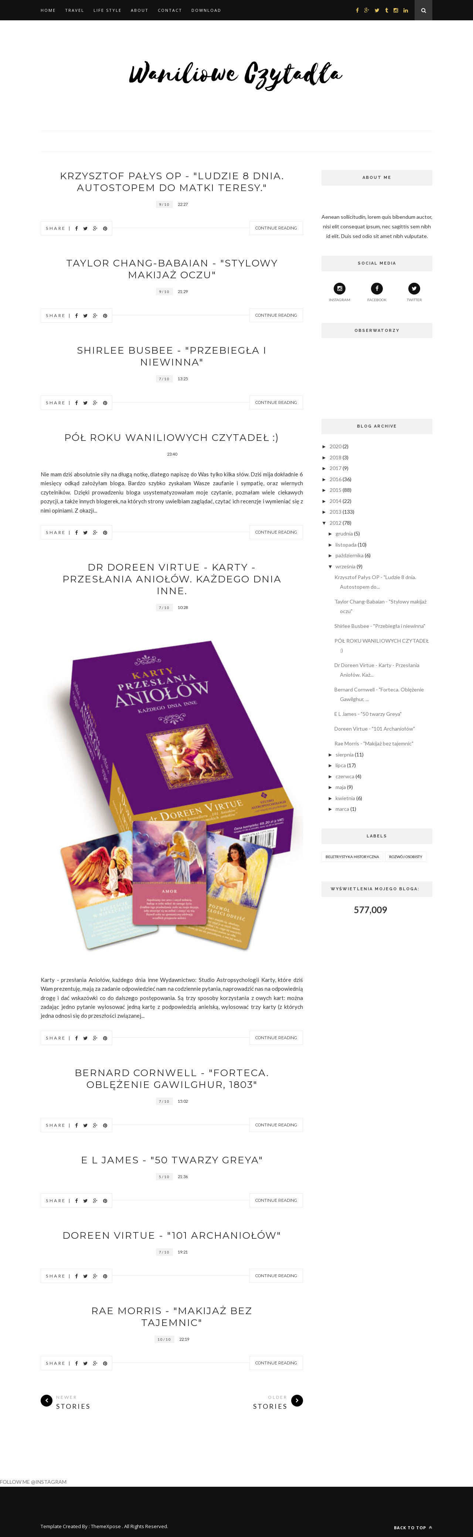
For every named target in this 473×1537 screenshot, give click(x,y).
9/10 (164, 204)
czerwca (345, 776)
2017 (335, 468)
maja (341, 787)
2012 (335, 523)
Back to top (413, 1527)
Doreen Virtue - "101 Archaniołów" (171, 1235)
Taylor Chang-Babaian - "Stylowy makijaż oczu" (172, 269)
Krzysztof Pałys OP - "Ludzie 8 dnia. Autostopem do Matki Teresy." (172, 182)
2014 (335, 501)
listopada (346, 544)
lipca (341, 765)
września (345, 566)
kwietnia (345, 798)
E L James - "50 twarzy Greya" (172, 1160)
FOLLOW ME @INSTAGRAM (33, 1482)
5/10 (164, 1176)
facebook (377, 292)
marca (342, 809)
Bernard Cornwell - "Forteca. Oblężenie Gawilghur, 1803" (172, 1079)
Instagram (339, 292)
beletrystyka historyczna (352, 856)
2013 (335, 512)
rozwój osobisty (405, 856)
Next (281, 943)
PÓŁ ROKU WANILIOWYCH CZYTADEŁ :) (171, 437)
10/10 (164, 1339)
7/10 (164, 379)
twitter (414, 292)
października (350, 555)
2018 (335, 457)
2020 (335, 446)
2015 (335, 490)
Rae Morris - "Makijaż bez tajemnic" (171, 1317)
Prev (262, 943)
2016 (335, 479)
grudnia (344, 533)
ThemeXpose (106, 1526)
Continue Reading (276, 228)
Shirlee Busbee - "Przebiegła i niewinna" (172, 356)
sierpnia (345, 754)
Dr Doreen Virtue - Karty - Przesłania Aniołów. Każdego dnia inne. (172, 579)
